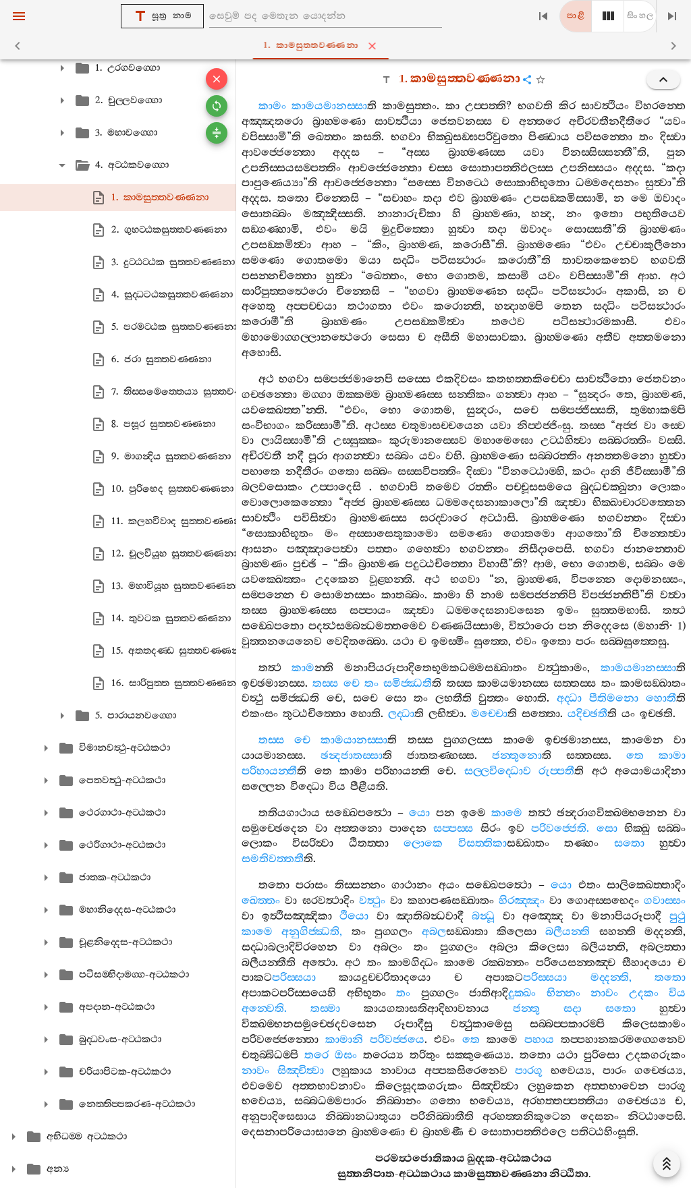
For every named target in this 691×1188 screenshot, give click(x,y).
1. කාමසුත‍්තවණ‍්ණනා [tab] (348, 46)
